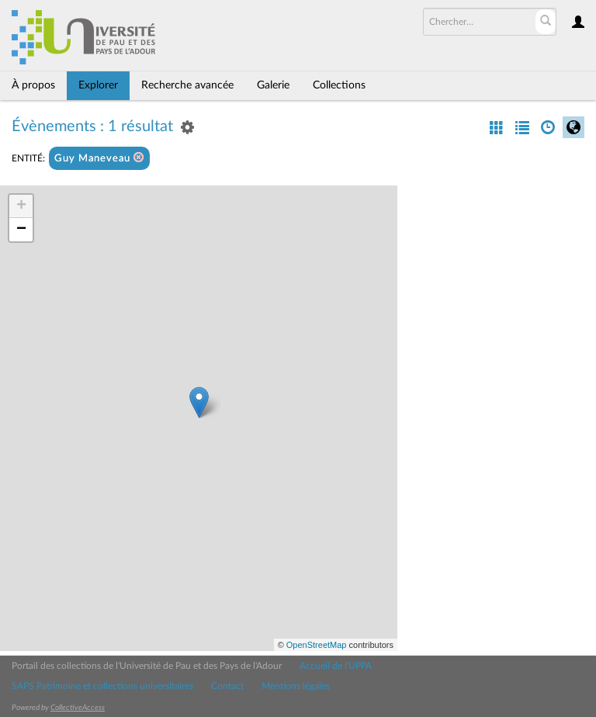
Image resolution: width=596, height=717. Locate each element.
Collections (339, 85)
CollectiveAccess (77, 708)
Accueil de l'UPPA (336, 665)
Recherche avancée (187, 85)
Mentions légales (296, 686)
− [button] (21, 229)
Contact (227, 686)
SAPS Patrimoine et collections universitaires (102, 686)
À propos (33, 85)
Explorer (98, 85)
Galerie (273, 85)
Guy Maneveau (99, 158)
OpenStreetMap (316, 644)
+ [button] (21, 206)
